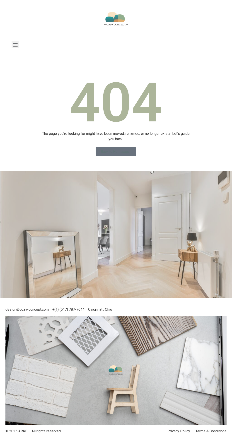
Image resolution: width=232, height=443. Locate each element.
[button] (15, 44)
